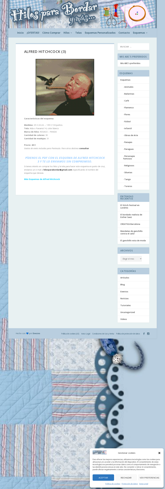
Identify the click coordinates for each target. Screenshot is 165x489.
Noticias (124, 298)
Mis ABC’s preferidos (130, 63)
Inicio (20, 33)
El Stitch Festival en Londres (129, 206)
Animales (128, 87)
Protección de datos (130, 484)
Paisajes (128, 142)
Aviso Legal (143, 484)
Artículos (124, 277)
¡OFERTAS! (33, 33)
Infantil (128, 128)
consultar (84, 148)
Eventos (124, 291)
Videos (123, 319)
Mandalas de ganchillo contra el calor (131, 232)
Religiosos (129, 165)
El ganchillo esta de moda (133, 240)
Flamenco (129, 107)
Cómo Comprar (51, 33)
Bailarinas (129, 93)
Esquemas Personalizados (100, 33)
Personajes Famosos (129, 157)
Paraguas (129, 149)
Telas (78, 33)
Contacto (124, 33)
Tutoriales (125, 305)
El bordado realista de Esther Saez (131, 215)
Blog (122, 284)
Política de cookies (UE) (70, 333)
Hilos (66, 33)
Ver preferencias (149, 477)
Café (126, 100)
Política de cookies (112, 484)
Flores (127, 114)
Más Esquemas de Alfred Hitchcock (42, 179)
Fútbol (127, 121)
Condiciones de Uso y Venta (103, 333)
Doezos (36, 333)
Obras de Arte (131, 135)
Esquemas (139, 33)
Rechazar (126, 477)
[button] (159, 453)
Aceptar (103, 477)
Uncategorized (127, 312)
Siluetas (128, 172)
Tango (127, 179)
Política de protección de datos (128, 333)
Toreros (128, 186)
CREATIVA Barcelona (130, 224)
